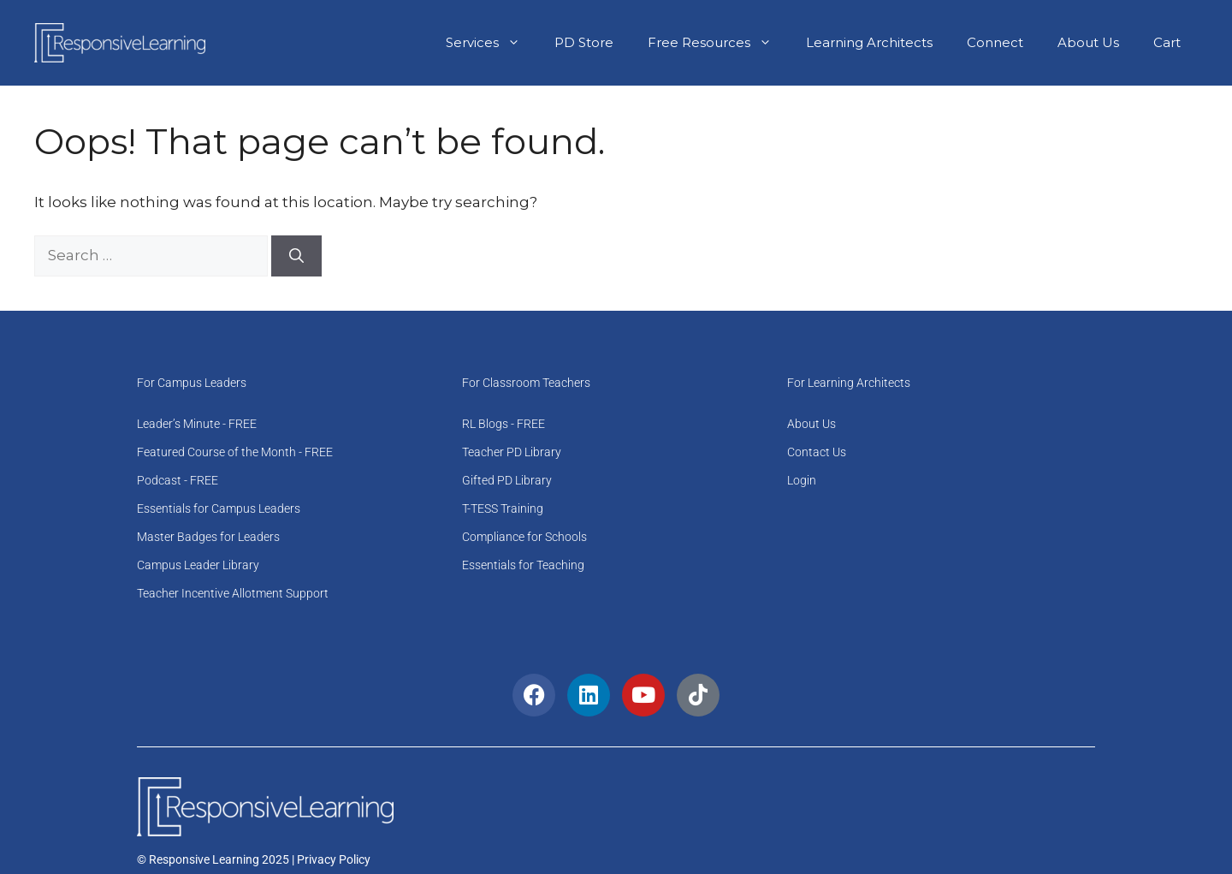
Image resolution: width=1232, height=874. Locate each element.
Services (491, 42)
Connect (995, 42)
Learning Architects (869, 42)
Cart (1167, 42)
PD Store (583, 42)
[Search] (296, 255)
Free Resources (718, 42)
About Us (1088, 42)
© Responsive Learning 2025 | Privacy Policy (253, 859)
